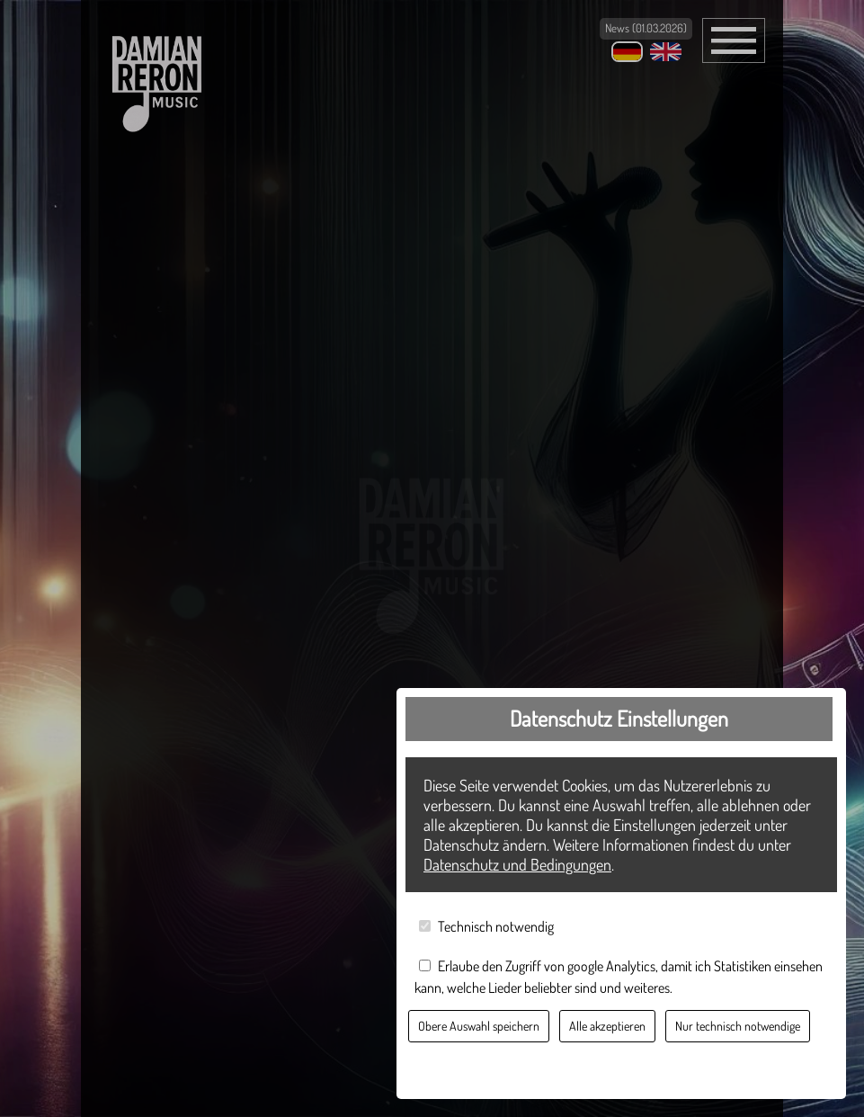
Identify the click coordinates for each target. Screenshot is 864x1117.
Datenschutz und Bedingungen (517, 864)
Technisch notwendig (496, 926)
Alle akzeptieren (607, 1025)
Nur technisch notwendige (737, 1025)
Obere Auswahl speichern (478, 1025)
